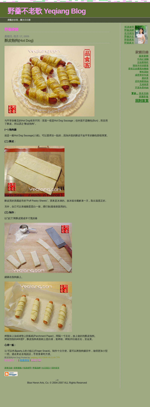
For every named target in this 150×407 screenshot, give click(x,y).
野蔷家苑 (129, 39)
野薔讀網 (129, 30)
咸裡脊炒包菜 (141, 75)
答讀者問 (129, 27)
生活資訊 (129, 33)
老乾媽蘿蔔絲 (141, 81)
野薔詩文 (129, 36)
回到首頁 (141, 101)
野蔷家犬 (129, 42)
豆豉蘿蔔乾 (142, 62)
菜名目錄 (143, 93)
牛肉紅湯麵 (142, 59)
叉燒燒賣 (144, 84)
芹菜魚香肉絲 (141, 87)
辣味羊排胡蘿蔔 (140, 65)
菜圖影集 (143, 96)
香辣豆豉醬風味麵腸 (138, 68)
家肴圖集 (18, 368)
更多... (134, 93)
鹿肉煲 (145, 78)
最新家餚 (143, 56)
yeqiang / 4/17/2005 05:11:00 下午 (45, 357)
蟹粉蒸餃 (144, 71)
